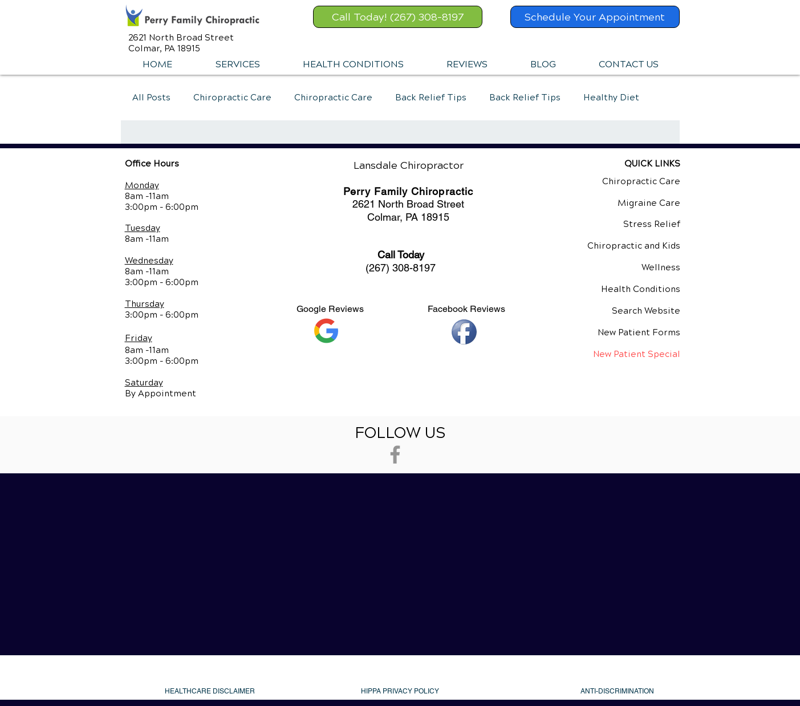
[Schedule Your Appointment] (595, 17)
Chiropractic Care (232, 97)
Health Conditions (640, 289)
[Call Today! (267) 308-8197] (397, 17)
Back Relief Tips (430, 97)
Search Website (646, 311)
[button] (237, 64)
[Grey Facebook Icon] (395, 454)
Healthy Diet (611, 97)
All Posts (151, 97)
